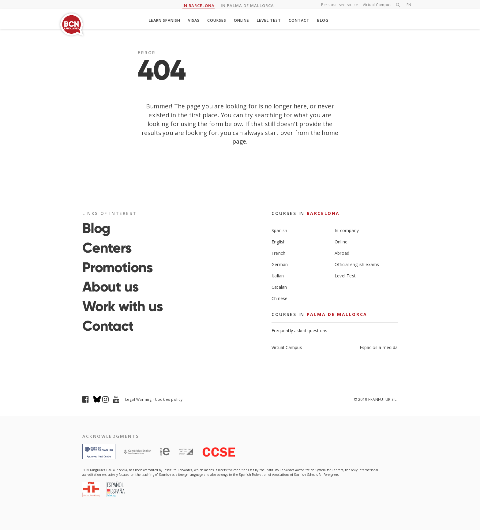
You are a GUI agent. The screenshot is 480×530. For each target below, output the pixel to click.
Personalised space (339, 5)
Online (242, 21)
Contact (302, 21)
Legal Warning (138, 399)
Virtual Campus (377, 5)
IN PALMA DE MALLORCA (247, 5)
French (278, 253)
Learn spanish (162, 21)
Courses (217, 21)
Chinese (279, 298)
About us (110, 286)
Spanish (279, 230)
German (280, 264)
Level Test (271, 21)
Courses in (306, 213)
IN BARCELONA (198, 5)
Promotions (117, 267)
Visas (192, 21)
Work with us (122, 306)
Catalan (279, 287)
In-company (347, 230)
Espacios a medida (379, 347)
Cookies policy (168, 399)
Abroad (342, 253)
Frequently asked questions (299, 331)
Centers (107, 248)
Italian (278, 276)
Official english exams (357, 264)
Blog (326, 21)
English (279, 242)
